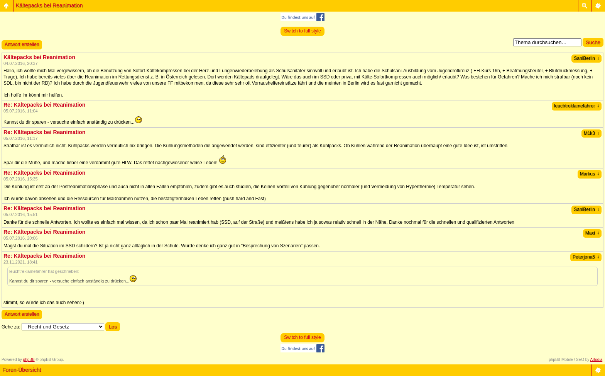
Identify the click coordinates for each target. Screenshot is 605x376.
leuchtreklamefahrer (576, 106)
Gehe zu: (11, 327)
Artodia (596, 359)
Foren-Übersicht (21, 370)
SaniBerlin (586, 58)
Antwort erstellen (22, 44)
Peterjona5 (586, 257)
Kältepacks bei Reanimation (49, 5)
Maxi (592, 233)
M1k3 (591, 133)
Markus (589, 174)
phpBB (29, 359)
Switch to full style (302, 31)
